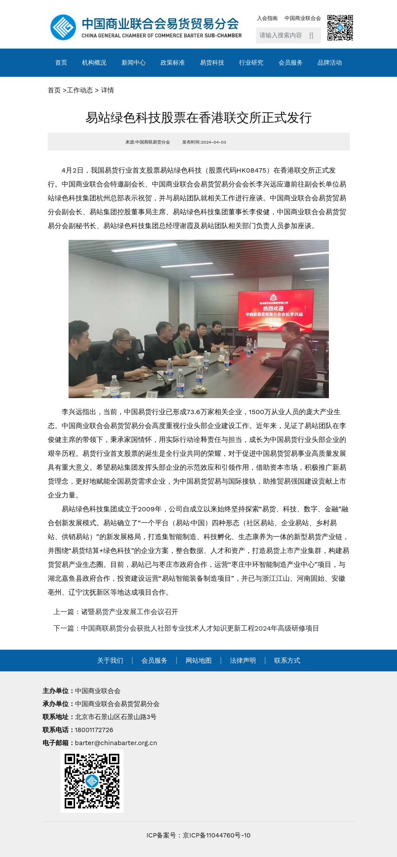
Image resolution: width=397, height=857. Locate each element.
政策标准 (173, 62)
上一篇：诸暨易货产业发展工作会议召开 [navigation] (115, 612)
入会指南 (267, 18)
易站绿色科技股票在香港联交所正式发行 (198, 117)
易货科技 (212, 62)
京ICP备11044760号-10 (216, 835)
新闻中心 (133, 62)
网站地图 (199, 660)
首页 (61, 62)
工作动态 (80, 90)
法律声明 (243, 660)
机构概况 (94, 62)
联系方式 (287, 660)
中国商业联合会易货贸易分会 (117, 704)
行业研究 (251, 62)
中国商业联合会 (303, 18)
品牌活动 (330, 62)
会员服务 (291, 62)
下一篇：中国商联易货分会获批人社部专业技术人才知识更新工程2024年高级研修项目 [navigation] (186, 628)
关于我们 (110, 660)
